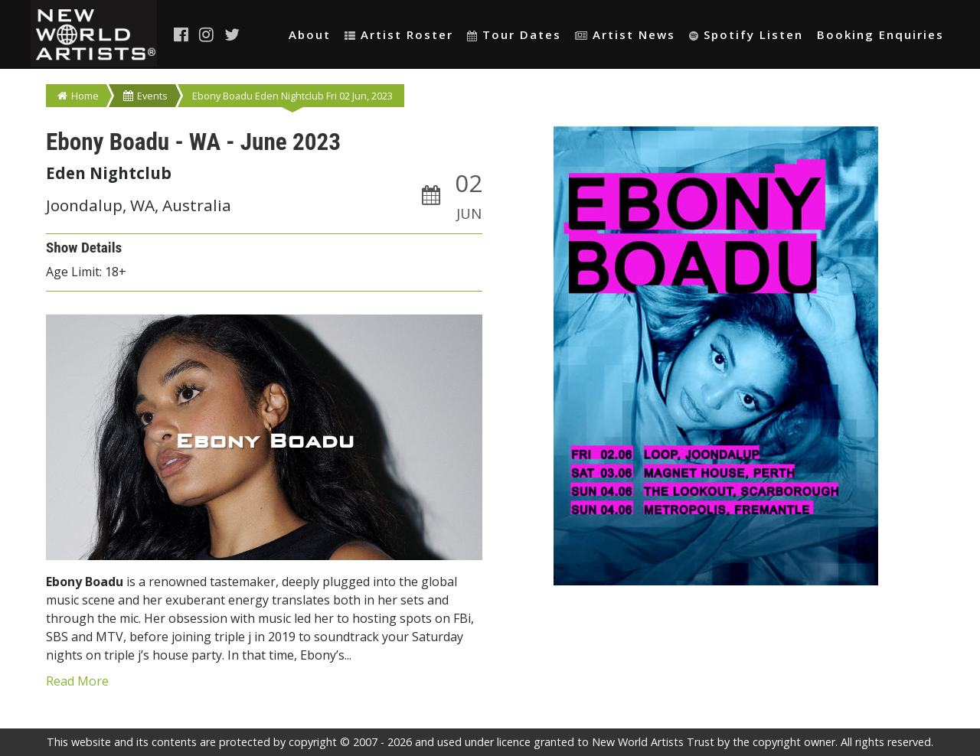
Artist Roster (399, 34)
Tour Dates (514, 34)
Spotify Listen (746, 34)
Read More (77, 681)
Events (145, 96)
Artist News (625, 34)
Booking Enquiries (880, 34)
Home (78, 96)
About (310, 34)
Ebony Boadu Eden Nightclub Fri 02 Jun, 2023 (292, 96)
